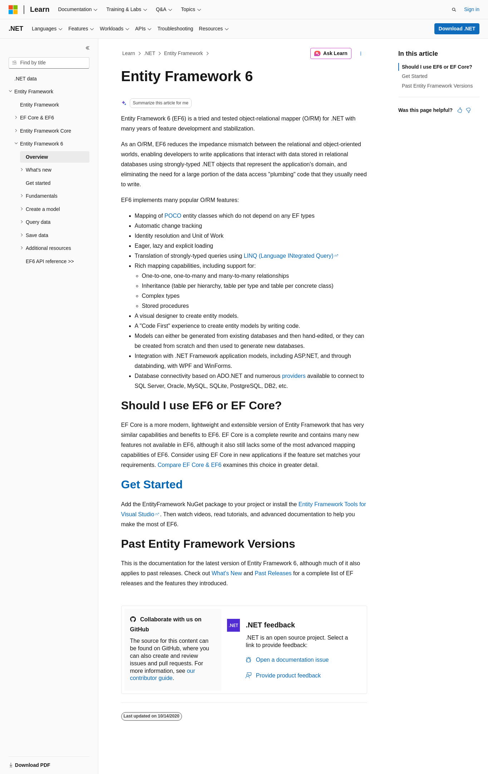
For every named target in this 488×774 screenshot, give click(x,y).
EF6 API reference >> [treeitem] (50, 261)
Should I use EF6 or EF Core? (437, 67)
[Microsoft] (13, 9)
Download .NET (457, 28)
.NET (149, 53)
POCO (172, 216)
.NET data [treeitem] (25, 79)
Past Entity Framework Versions (437, 86)
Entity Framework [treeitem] (39, 105)
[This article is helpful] (459, 110)
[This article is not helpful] (468, 110)
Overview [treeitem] (37, 157)
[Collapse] (87, 47)
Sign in (471, 9)
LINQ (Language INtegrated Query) (289, 256)
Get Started (152, 484)
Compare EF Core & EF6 (190, 465)
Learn (128, 53)
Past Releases (273, 573)
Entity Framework (183, 53)
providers (294, 376)
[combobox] (49, 63)
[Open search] (454, 9)
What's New (227, 573)
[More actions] (360, 53)
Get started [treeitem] (38, 183)
